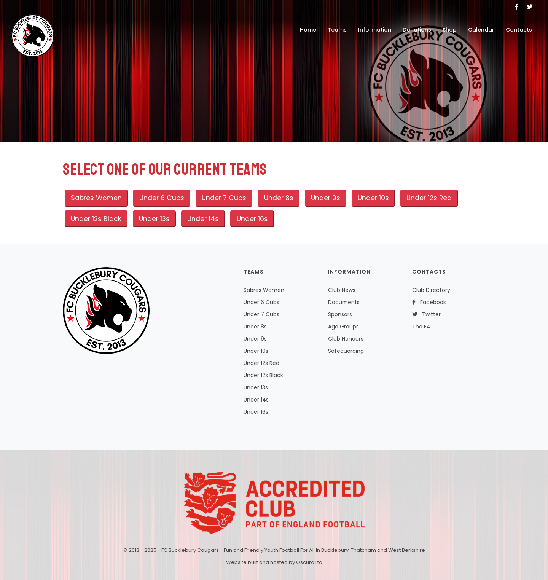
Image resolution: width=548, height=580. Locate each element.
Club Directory (431, 290)
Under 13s (154, 218)
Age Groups (343, 326)
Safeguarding (346, 351)
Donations (417, 29)
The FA (421, 326)
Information (374, 29)
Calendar (481, 29)
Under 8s (278, 197)
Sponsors (340, 314)
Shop (450, 29)
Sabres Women (96, 197)
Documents (344, 302)
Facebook (429, 302)
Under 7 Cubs (224, 197)
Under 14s (203, 218)
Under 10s (373, 197)
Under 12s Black (96, 218)
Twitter (426, 314)
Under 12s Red (429, 197)
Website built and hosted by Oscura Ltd (274, 562)
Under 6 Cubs (161, 197)
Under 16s (252, 218)
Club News (341, 290)
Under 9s (325, 197)
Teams (337, 29)
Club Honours (345, 339)
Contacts (519, 29)
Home (308, 29)
